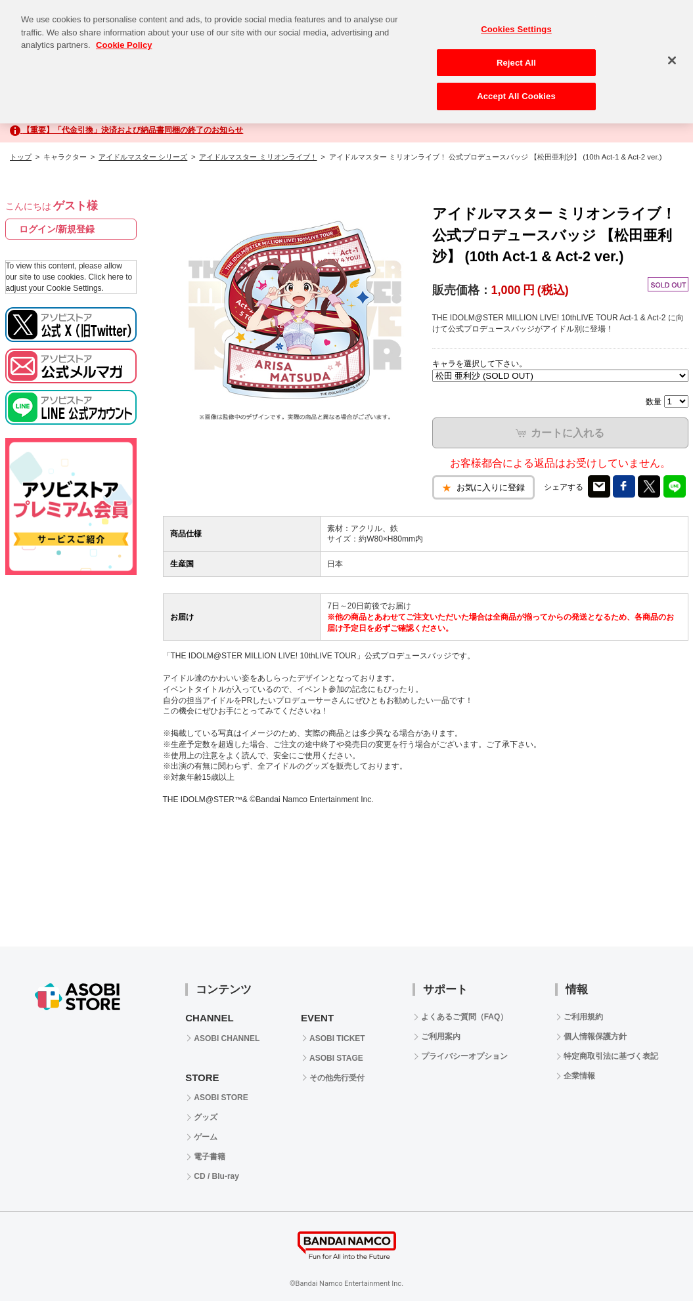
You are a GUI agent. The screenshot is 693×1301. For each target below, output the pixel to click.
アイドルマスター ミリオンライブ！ (258, 157)
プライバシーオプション (464, 1056)
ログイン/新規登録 (57, 229)
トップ (21, 157)
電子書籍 (209, 1156)
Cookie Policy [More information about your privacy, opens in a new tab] (124, 34)
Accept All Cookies (516, 85)
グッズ (205, 1117)
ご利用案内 (440, 1036)
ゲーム (205, 1136)
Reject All (516, 51)
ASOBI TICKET (337, 1038)
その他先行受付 (337, 1077)
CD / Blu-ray (216, 1176)
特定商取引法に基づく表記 (611, 1056)
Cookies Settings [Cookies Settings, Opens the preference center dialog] (516, 18)
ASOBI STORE (221, 1097)
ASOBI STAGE (336, 1058)
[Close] (672, 49)
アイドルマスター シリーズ (143, 157)
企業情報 (579, 1075)
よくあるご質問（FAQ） (464, 1016)
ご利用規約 (583, 1016)
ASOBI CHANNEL (226, 1038)
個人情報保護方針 (595, 1036)
